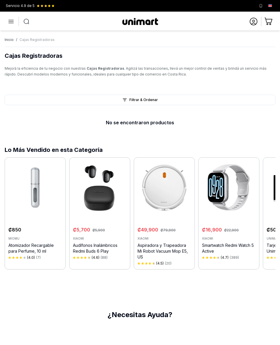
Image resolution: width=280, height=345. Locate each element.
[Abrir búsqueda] (26, 21)
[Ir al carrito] (269, 21)
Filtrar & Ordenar (140, 100)
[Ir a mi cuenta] (253, 21)
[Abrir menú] (11, 21)
